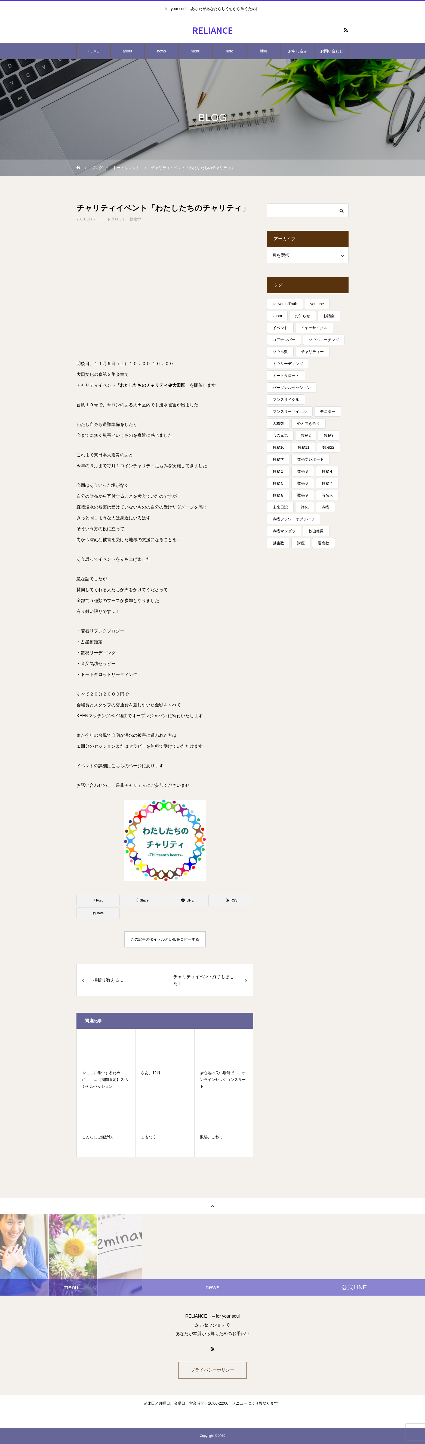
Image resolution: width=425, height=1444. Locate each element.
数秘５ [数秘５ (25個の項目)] (278, 483)
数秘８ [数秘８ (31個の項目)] (278, 495)
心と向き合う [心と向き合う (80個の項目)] (308, 423)
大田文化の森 (89, 374)
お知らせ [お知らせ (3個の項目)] (302, 316)
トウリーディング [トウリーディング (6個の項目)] (288, 363)
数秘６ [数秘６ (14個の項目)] (303, 483)
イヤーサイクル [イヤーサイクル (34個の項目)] (314, 328)
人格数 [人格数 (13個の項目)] (278, 423)
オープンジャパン (149, 715)
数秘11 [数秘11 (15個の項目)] (304, 447)
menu (195, 51)
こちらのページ (126, 765)
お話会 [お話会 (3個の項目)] (329, 316)
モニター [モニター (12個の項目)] (327, 411)
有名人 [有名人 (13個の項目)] (327, 495)
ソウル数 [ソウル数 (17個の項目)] (280, 352)
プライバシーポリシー (212, 1370)
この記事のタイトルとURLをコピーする (165, 939)
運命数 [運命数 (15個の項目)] (323, 543)
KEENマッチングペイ (97, 715)
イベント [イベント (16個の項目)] (280, 328)
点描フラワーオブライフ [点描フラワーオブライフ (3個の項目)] (294, 519)
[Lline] (187, 900)
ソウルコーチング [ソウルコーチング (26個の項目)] (324, 340)
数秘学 (135, 219)
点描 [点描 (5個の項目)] (325, 507)
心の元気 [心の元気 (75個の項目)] (280, 435)
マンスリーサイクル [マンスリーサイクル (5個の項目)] (290, 411)
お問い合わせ (331, 51)
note (229, 51)
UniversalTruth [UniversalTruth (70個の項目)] (285, 304)
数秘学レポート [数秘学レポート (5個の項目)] (310, 459)
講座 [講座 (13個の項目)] (301, 543)
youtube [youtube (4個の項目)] (317, 304)
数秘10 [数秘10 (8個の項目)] (279, 447)
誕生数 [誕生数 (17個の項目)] (278, 543)
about (127, 51)
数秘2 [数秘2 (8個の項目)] (306, 435)
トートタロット (112, 219)
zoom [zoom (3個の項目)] (277, 316)
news (161, 51)
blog (263, 51)
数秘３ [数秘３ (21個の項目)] (303, 471)
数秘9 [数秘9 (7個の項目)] (329, 435)
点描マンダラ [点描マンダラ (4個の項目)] (284, 531)
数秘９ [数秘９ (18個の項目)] (303, 495)
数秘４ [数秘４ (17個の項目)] (327, 471)
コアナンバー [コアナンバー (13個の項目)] (284, 340)
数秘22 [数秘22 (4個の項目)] (328, 447)
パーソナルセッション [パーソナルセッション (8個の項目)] (292, 387)
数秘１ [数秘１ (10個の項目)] (278, 471)
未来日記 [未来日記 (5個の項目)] (280, 507)
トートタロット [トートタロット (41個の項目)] (286, 375)
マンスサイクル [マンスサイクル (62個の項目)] (286, 399)
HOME (93, 51)
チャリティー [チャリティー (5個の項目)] (312, 352)
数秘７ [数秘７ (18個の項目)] (327, 483)
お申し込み (297, 51)
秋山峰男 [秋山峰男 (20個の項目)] (316, 531)
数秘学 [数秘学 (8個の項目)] (278, 459)
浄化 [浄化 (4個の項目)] (305, 507)
